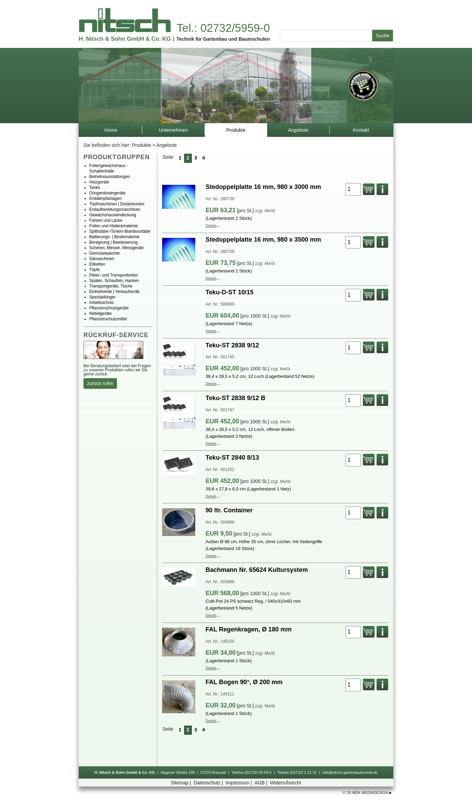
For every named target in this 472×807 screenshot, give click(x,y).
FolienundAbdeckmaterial (113, 225)
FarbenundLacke (105, 220)
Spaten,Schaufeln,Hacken (114, 280)
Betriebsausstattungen (109, 176)
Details (211, 225)
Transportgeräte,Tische (110, 286)
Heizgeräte (99, 182)
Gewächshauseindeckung (112, 215)
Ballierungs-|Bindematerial (114, 236)
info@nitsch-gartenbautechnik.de (350, 772)
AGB (261, 782)
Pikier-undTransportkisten (113, 275)
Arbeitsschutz (101, 302)
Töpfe (94, 269)
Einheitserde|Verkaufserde (114, 291)
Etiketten (97, 264)
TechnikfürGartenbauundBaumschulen (223, 39)
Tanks (94, 187)
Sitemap (182, 782)
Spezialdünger (102, 297)
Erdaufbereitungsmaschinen (114, 209)
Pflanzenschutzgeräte (109, 308)
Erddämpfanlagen (105, 198)
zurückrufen (100, 383)
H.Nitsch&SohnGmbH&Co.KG (125, 39)
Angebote (166, 145)
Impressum (239, 782)
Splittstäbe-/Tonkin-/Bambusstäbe (119, 231)
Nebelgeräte (100, 313)
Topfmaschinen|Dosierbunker (117, 204)
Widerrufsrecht (285, 782)
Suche (383, 35)
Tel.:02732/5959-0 (223, 28)
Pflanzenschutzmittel (108, 319)
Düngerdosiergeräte (107, 193)
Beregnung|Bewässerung (113, 242)
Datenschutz (209, 782)
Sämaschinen (101, 258)
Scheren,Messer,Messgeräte (116, 247)
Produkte (141, 145)
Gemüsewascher (104, 253)
